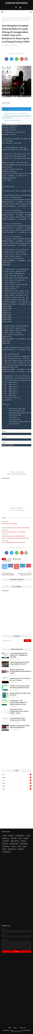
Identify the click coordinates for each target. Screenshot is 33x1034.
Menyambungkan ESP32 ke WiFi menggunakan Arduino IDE (19, 663)
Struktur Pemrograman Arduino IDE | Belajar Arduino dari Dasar (20, 686)
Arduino (5, 835)
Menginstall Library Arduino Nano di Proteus (20, 694)
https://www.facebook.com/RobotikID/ (13, 536)
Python (24, 846)
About (15, 1027)
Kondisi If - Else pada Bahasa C (12, 120)
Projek (19, 846)
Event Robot (6, 841)
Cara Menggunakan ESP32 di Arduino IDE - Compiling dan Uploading (18, 655)
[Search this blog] (13, 640)
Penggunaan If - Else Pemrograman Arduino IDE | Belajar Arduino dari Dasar (18, 702)
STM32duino (21, 849)
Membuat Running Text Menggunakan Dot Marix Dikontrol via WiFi (20, 671)
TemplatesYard (17, 1030)
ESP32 (20, 838)
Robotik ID (5, 45)
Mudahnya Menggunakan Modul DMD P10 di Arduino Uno (19, 726)
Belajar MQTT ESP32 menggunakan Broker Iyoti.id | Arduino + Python (19, 711)
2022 (16, 783)
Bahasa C (11, 835)
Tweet (4, 566)
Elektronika (14, 838)
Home (3, 17)
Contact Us (22, 1027)
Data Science (6, 838)
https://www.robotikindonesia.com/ (18, 538)
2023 (16, 786)
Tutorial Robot (9, 17)
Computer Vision (20, 835)
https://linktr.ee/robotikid (9, 523)
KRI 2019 (23, 841)
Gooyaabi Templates (16, 1031)
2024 (16, 789)
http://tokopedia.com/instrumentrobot (13, 542)
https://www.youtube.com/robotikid (18, 527)
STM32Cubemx (11, 849)
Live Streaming (23, 843)
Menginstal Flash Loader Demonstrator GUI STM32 (18, 719)
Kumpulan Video (17, 559)
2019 (16, 774)
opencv (13, 846)
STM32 (4, 849)
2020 (16, 777)
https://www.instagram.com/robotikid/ (13, 532)
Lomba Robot (6, 846)
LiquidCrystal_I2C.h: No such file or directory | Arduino (20, 679)
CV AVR (9, 559)
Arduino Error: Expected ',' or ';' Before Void (15, 113)
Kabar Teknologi (15, 841)
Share (10, 565)
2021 (16, 780)
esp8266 (26, 838)
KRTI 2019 (5, 843)
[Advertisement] (16, 750)
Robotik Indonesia (16, 3)
